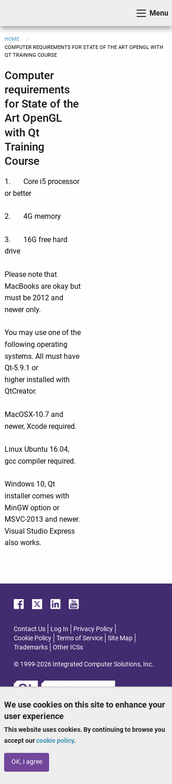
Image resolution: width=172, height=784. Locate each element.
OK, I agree (26, 762)
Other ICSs (68, 647)
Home (12, 39)
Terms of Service (79, 638)
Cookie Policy (32, 638)
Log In (59, 629)
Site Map (120, 638)
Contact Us (29, 629)
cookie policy (55, 740)
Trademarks (31, 647)
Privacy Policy (93, 629)
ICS (21, 13)
